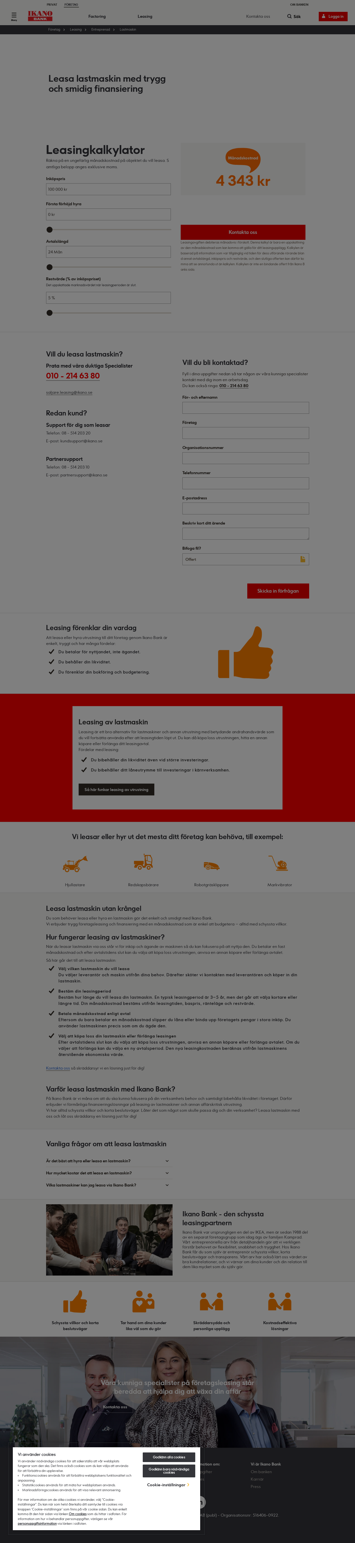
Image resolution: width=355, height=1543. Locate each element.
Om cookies (78, 1514)
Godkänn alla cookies (169, 1457)
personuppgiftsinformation (37, 1523)
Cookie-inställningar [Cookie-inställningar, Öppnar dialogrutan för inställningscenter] (166, 1484)
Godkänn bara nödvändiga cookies (169, 1470)
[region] (106, 1488)
